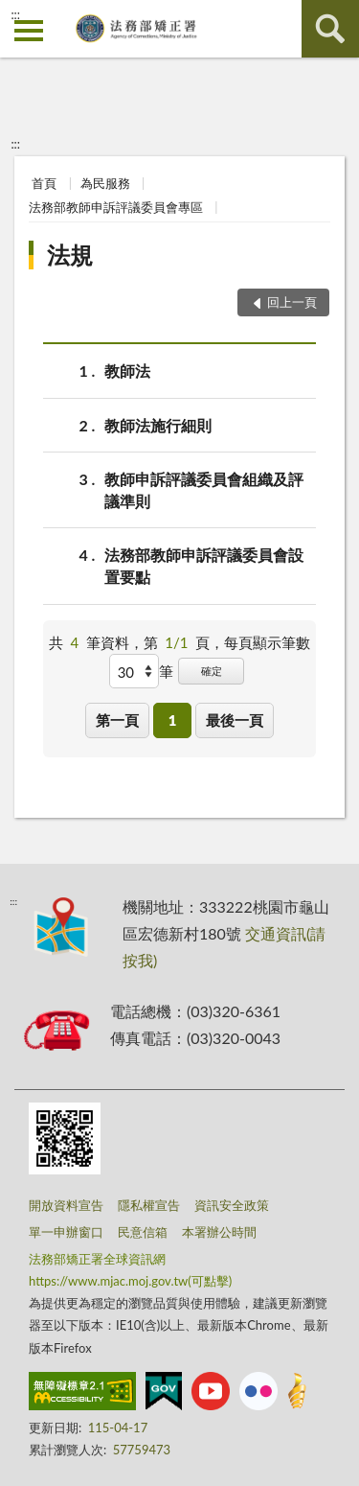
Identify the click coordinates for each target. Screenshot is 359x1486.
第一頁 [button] (117, 720)
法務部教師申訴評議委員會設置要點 (203, 565)
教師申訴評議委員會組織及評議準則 (203, 489)
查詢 (330, 29)
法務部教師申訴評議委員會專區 (116, 207)
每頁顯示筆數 (267, 642)
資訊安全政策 (231, 1205)
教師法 (127, 371)
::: (15, 14)
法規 (70, 254)
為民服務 (105, 183)
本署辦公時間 (219, 1232)
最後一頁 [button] (234, 720)
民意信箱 (143, 1232)
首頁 (44, 183)
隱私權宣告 (149, 1205)
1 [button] (172, 720)
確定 (211, 670)
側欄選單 (28, 30)
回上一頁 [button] (292, 302)
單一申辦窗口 (66, 1232)
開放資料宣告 (66, 1205)
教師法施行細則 (158, 425)
